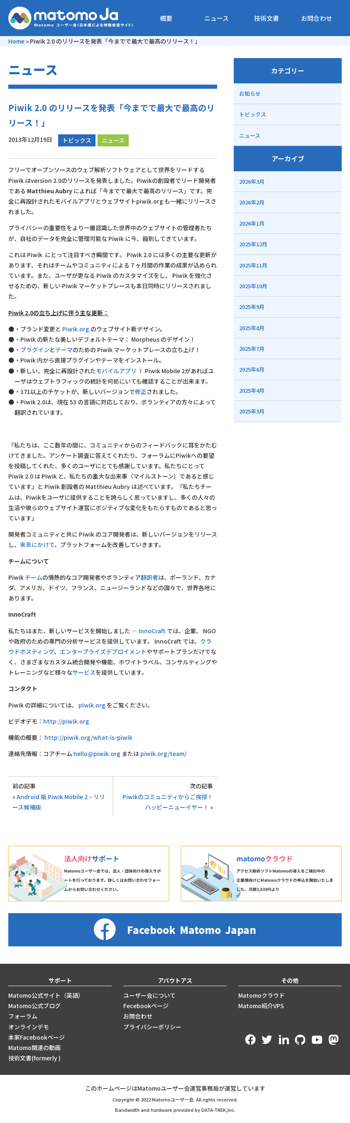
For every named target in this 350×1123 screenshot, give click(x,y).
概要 (166, 18)
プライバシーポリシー (152, 1027)
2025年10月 (253, 286)
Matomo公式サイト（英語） (46, 995)
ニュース (216, 18)
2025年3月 (251, 411)
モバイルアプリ (116, 371)
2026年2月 (251, 202)
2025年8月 (251, 328)
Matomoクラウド (261, 995)
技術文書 (266, 18)
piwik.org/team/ (163, 753)
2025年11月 (253, 265)
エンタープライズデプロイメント (103, 651)
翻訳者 (149, 577)
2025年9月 (251, 307)
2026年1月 (251, 223)
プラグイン (34, 349)
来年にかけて (37, 544)
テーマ (64, 349)
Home (16, 41)
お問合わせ (316, 18)
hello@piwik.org (96, 753)
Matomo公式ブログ (34, 1005)
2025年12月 (253, 244)
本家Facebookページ (36, 1037)
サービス (83, 672)
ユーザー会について (149, 995)
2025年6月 (251, 369)
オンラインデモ (28, 1027)
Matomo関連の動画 (34, 1047)
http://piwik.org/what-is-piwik (88, 737)
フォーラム (22, 1016)
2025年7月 (251, 348)
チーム (33, 577)
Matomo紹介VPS (261, 1005)
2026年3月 (251, 181)
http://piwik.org (66, 721)
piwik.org (91, 705)
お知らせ (250, 93)
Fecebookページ (146, 1005)
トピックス (76, 140)
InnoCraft (152, 631)
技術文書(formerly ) (34, 1058)
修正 (141, 391)
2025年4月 (251, 390)
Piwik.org (75, 329)
